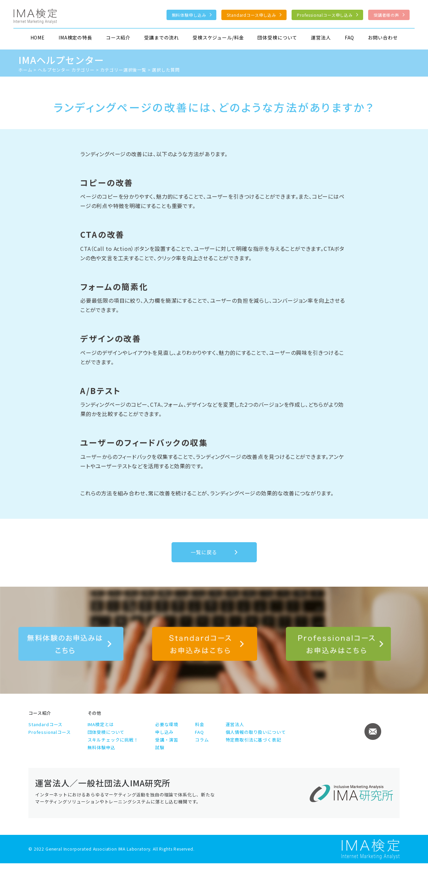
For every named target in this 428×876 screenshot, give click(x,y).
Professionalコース (49, 732)
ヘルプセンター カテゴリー (66, 70)
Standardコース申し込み (251, 15)
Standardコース (45, 724)
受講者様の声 (386, 15)
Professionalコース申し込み (325, 15)
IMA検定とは (101, 724)
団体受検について (277, 37)
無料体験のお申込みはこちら (70, 644)
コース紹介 (118, 37)
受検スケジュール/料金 (218, 37)
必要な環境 (166, 724)
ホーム (25, 70)
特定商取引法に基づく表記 (253, 740)
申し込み (164, 732)
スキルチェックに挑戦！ (113, 740)
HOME (37, 37)
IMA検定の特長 (75, 37)
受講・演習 (166, 740)
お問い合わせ (383, 37)
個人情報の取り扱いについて (256, 732)
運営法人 (321, 37)
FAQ (349, 37)
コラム (202, 740)
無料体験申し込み (189, 15)
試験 (160, 747)
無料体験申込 (101, 747)
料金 (199, 724)
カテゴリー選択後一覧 (123, 70)
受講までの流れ (161, 37)
